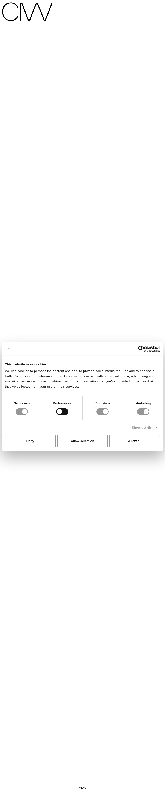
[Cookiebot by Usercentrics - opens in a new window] (141, 349)
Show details (142, 427)
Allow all (134, 441)
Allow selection (82, 441)
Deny (30, 441)
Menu (82, 787)
